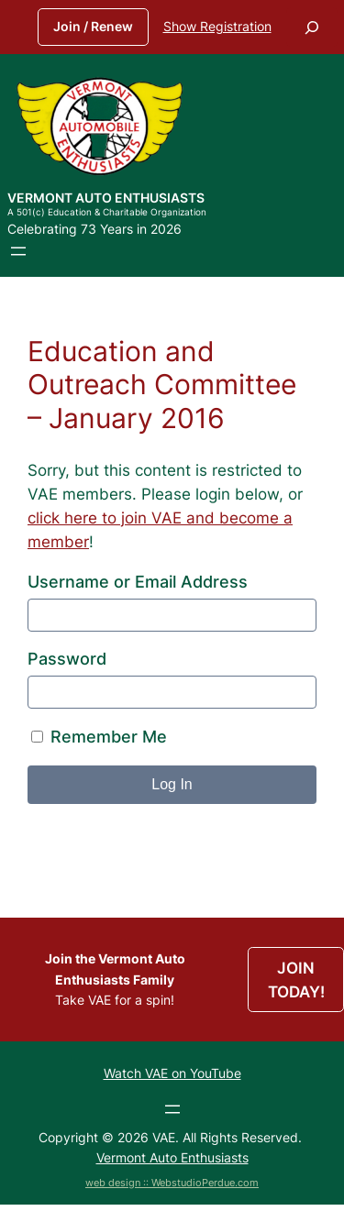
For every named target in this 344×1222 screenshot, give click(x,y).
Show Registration (217, 26)
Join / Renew (93, 26)
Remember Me (99, 736)
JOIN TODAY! (296, 980)
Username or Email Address (138, 581)
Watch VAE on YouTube (172, 1073)
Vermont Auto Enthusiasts (106, 197)
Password (67, 658)
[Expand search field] (312, 27)
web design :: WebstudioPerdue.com (172, 1182)
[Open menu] (18, 251)
